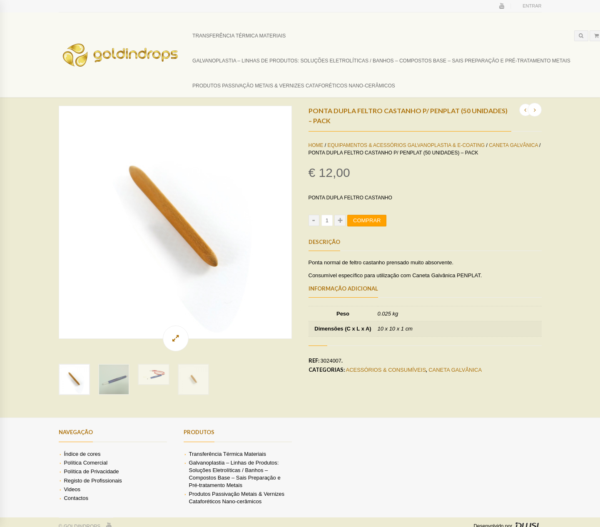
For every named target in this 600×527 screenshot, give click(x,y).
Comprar (367, 220)
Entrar (532, 5)
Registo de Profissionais (93, 488)
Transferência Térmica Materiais (239, 36)
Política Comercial (85, 471)
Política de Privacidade (91, 480)
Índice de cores (82, 462)
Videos (72, 497)
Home (316, 145)
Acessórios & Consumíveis (386, 370)
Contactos (76, 506)
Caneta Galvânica (513, 145)
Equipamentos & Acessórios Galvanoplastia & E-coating (406, 145)
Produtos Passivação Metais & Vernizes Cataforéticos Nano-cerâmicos (293, 86)
